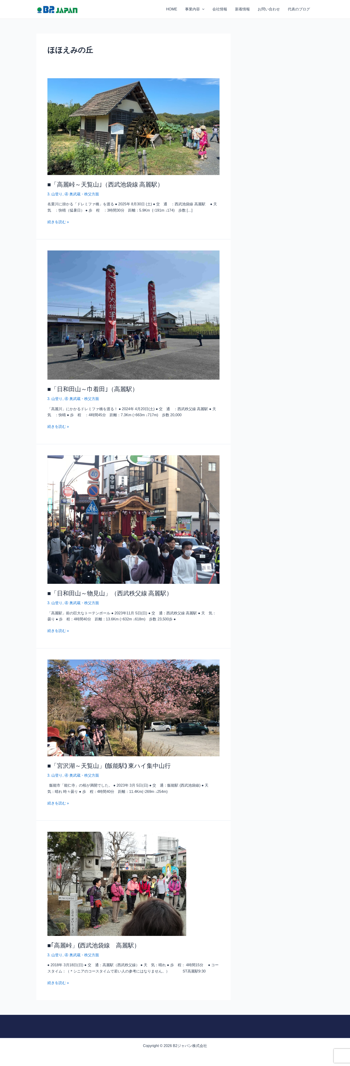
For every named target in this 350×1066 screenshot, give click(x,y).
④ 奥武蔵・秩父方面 (82, 194)
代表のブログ (299, 9)
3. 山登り (55, 194)
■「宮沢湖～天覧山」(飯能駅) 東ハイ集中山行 (109, 765)
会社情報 (221, 9)
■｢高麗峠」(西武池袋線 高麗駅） (93, 945)
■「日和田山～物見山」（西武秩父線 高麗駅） (110, 593)
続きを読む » (58, 221)
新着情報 (243, 9)
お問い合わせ (269, 9)
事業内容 (197, 9)
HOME (174, 9)
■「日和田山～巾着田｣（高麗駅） (92, 389)
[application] (204, 9)
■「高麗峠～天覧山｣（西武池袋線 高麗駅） (105, 184)
